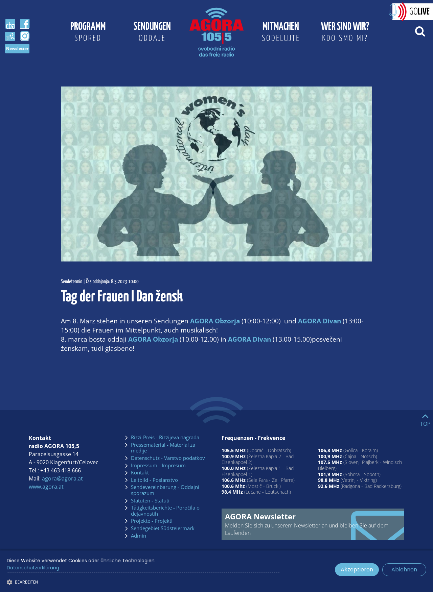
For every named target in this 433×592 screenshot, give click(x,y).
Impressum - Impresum (158, 466)
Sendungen (152, 33)
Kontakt (140, 473)
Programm (88, 33)
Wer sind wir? (345, 33)
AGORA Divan (319, 320)
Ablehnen (404, 569)
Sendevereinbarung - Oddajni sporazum (165, 490)
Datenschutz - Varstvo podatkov (168, 458)
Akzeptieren (357, 569)
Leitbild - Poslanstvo (154, 480)
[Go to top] (425, 418)
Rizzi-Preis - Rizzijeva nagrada (165, 438)
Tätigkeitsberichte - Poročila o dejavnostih (165, 511)
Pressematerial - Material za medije (163, 448)
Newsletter (17, 48)
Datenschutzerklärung (33, 567)
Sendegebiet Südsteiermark (163, 528)
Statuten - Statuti (150, 501)
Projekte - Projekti (152, 521)
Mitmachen (281, 33)
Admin (138, 536)
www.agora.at (46, 486)
